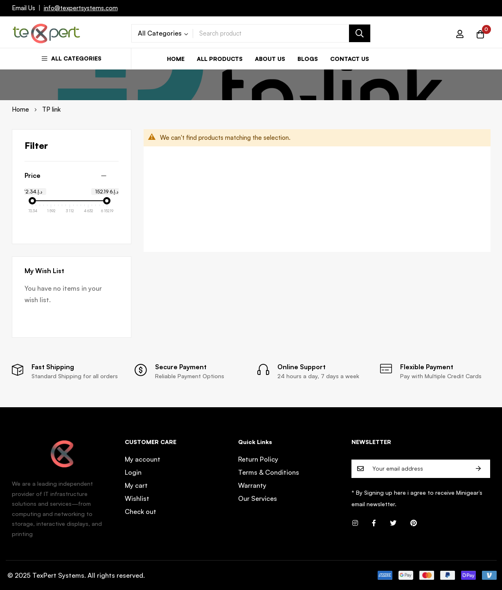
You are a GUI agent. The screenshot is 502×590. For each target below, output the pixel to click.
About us (270, 58)
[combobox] (281, 33)
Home (176, 58)
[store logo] (46, 33)
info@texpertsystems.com (81, 8)
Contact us (349, 58)
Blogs (307, 58)
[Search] (359, 33)
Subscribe (478, 469)
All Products (220, 58)
